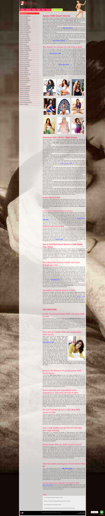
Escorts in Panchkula (25, 80)
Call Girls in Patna (24, 36)
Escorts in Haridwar (25, 48)
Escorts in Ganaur (24, 42)
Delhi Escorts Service (48, 484)
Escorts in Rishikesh (25, 88)
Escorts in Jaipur (24, 52)
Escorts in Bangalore (25, 28)
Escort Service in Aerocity (59, 40)
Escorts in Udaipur (24, 94)
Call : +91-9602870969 (57, 9)
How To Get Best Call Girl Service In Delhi (53, 497)
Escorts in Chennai (24, 34)
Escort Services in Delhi (55, 53)
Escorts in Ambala (24, 24)
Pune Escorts (23, 84)
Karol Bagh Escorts (55, 279)
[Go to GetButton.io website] (102, 514)
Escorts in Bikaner (24, 30)
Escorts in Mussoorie (25, 66)
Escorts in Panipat (24, 82)
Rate (34, 9)
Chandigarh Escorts (81, 513)
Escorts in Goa (23, 44)
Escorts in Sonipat (24, 92)
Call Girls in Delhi (81, 296)
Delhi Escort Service (68, 28)
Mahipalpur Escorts (25, 96)
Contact (48, 9)
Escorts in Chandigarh (25, 32)
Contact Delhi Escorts (64, 64)
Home (22, 9)
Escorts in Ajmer (24, 22)
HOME (84, 512)
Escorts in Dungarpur (25, 40)
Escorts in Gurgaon (24, 46)
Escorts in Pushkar (24, 78)
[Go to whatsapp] (101, 512)
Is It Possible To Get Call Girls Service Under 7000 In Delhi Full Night (59, 508)
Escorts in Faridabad (25, 26)
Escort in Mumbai (24, 68)
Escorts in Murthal (24, 70)
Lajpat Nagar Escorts (25, 100)
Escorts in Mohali (24, 72)
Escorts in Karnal (24, 58)
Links (38, 9)
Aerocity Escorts (24, 104)
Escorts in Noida (24, 76)
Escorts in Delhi (59, 239)
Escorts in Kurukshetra (26, 60)
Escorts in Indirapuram (25, 50)
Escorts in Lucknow (24, 62)
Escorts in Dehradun (25, 38)
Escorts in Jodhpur (24, 54)
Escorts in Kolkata (24, 56)
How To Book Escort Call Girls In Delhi (52, 504)
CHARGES (80, 512)
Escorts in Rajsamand (25, 86)
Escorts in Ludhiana (25, 64)
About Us (28, 9)
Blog (43, 9)
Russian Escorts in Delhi (66, 163)
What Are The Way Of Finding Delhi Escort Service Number (57, 501)
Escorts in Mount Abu (25, 74)
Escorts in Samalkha (25, 90)
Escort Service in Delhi (48, 342)
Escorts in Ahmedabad (25, 20)
